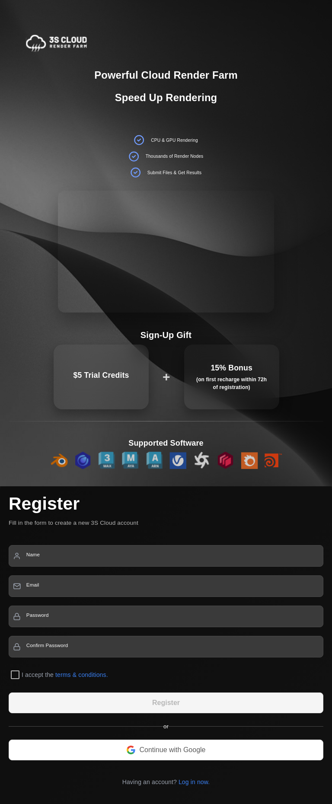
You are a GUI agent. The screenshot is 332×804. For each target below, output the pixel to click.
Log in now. (194, 781)
